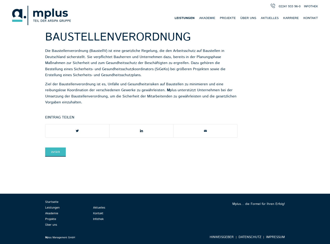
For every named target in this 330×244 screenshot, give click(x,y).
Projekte (50, 219)
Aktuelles (99, 208)
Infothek (98, 219)
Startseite (51, 202)
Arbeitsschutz (184, 51)
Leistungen (52, 208)
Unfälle (113, 84)
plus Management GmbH (60, 237)
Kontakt (98, 213)
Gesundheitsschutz (121, 63)
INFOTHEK (311, 6)
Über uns (51, 225)
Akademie (51, 213)
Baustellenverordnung (118, 37)
